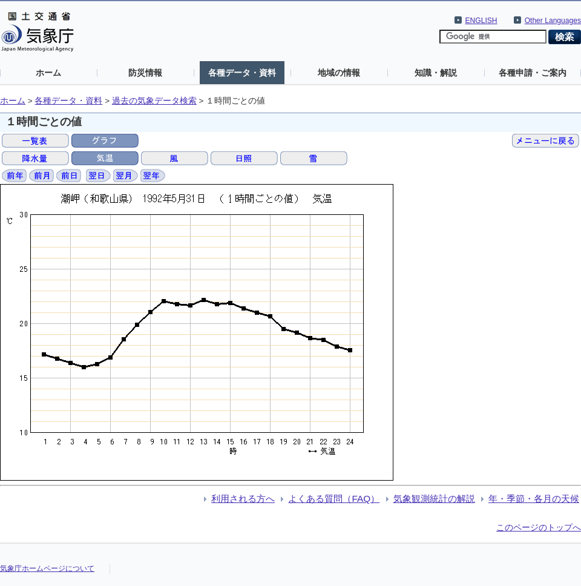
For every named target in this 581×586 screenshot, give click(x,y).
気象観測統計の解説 (434, 498)
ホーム (48, 72)
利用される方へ (243, 498)
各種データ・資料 (242, 72)
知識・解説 (436, 72)
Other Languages (553, 20)
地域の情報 (339, 72)
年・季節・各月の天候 (533, 498)
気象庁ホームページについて (47, 568)
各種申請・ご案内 (532, 72)
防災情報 (145, 72)
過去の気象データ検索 (154, 100)
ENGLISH (481, 20)
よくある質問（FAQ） (333, 498)
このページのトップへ (538, 527)
